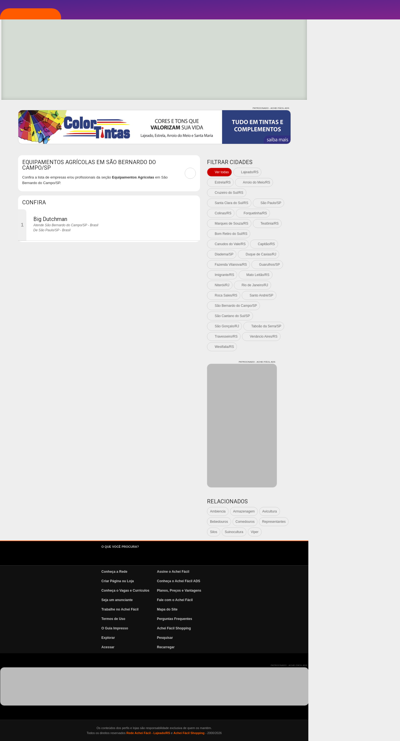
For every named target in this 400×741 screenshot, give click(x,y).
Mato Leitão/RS (349, 275)
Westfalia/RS (316, 347)
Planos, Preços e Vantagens (271, 590)
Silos (305, 532)
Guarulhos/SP (361, 265)
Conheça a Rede (206, 572)
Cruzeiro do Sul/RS (320, 193)
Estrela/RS (314, 182)
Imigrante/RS (316, 275)
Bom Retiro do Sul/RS (322, 234)
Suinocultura (325, 532)
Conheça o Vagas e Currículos (217, 590)
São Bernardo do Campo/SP (327, 306)
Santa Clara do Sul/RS (323, 203)
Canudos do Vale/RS (321, 244)
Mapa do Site (259, 609)
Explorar (32, 92)
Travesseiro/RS (317, 336)
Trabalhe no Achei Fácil (211, 609)
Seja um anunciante (208, 600)
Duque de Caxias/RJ (352, 254)
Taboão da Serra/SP (358, 326)
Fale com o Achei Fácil (266, 600)
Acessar (199, 647)
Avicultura (361, 511)
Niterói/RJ (313, 285)
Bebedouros (311, 522)
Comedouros (336, 522)
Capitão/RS (357, 244)
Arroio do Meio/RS (348, 182)
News (27, 142)
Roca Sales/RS (317, 295)
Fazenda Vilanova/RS (322, 265)
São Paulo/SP (362, 203)
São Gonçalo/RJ (318, 326)
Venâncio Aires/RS (355, 336)
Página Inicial (37, 59)
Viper (346, 532)
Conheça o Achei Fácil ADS (270, 581)
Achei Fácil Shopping (265, 628)
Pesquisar (256, 638)
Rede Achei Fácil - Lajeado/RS (240, 733)
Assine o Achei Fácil (265, 572)
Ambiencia (309, 511)
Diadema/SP (315, 254)
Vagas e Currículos (43, 125)
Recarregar (257, 647)
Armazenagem (335, 511)
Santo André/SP (353, 295)
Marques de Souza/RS (323, 223)
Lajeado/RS (341, 172)
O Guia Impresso (206, 628)
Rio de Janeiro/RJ (346, 285)
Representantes (365, 522)
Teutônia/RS (361, 223)
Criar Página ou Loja (209, 581)
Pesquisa (31, 109)
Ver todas (313, 172)
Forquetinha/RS (347, 213)
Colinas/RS (314, 213)
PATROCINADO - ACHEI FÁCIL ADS (362, 108)
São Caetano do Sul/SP (324, 316)
